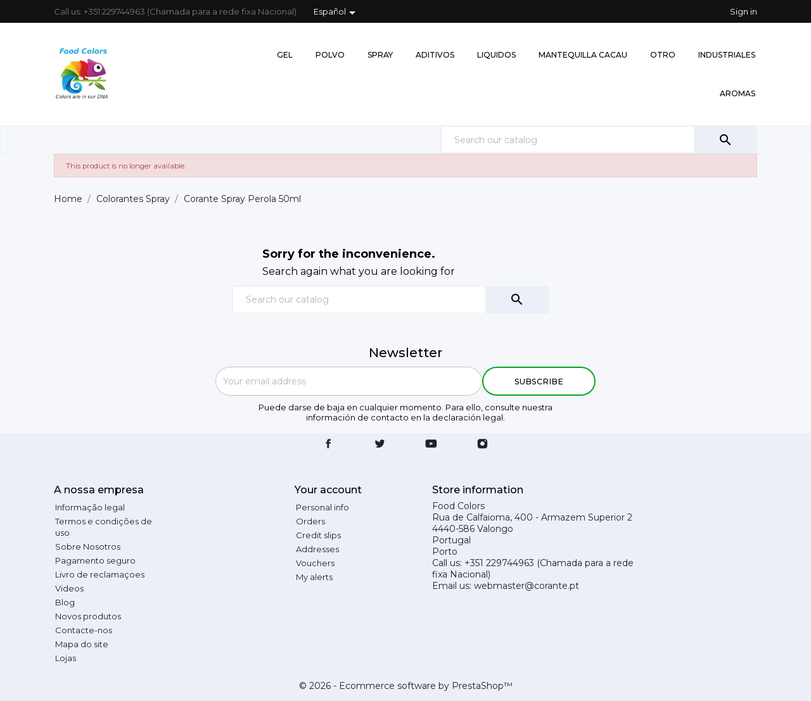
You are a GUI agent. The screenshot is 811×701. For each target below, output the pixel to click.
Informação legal (90, 507)
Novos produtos (88, 616)
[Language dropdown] (337, 12)
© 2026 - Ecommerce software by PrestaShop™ (406, 686)
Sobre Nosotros (87, 546)
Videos (69, 588)
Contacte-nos (83, 630)
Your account (328, 490)
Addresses (317, 549)
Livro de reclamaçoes (99, 574)
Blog (65, 602)
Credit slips (318, 535)
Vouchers (315, 563)
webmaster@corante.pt (526, 585)
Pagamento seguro (95, 560)
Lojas (65, 658)
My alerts (314, 577)
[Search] (598, 139)
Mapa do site (81, 644)
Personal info (322, 507)
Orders (310, 521)
